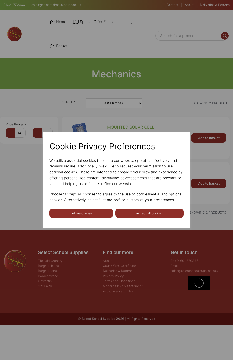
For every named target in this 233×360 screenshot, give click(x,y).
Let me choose (81, 213)
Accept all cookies (149, 213)
